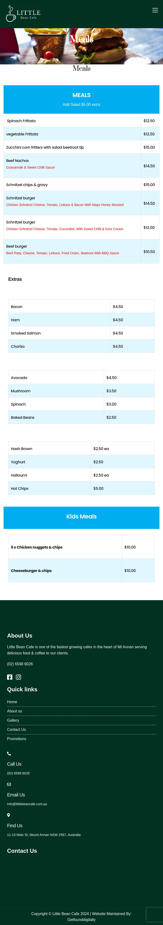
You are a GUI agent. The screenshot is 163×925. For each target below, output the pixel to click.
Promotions (16, 739)
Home (12, 702)
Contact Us (16, 730)
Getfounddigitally (81, 920)
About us (14, 711)
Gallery (13, 720)
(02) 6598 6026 (20, 664)
